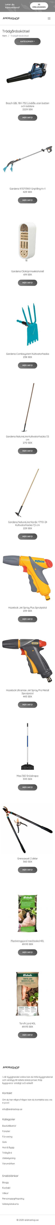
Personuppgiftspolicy (13, 1198)
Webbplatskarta (10, 1204)
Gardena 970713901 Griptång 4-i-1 (27, 188)
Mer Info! (27, 117)
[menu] (49, 18)
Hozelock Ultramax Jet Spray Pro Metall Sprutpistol (27, 692)
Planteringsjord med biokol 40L (27, 941)
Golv (4, 1142)
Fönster (6, 1131)
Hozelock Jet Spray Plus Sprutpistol (27, 607)
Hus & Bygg (8, 1147)
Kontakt (6, 1187)
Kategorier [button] (26, 41)
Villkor (5, 1193)
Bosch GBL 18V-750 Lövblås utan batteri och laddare (27, 105)
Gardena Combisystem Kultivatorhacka (27, 353)
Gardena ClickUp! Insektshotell (27, 271)
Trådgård (7, 1152)
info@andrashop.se (12, 1109)
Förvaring (7, 1136)
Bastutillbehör (9, 1125)
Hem (4, 35)
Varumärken (8, 1163)
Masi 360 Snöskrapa (27, 775)
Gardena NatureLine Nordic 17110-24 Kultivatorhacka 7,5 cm (27, 524)
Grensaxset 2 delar (27, 858)
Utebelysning (8, 1158)
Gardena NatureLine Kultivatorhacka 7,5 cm (27, 438)
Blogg (5, 1182)
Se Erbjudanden (39, 5)
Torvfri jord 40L (27, 1023)
